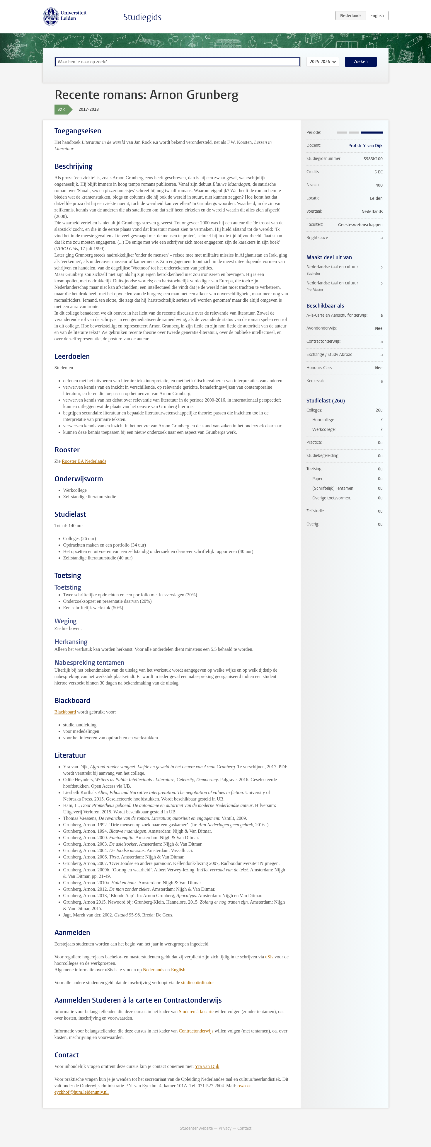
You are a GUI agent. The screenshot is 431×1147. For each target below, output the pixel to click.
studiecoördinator (197, 982)
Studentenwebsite (196, 1128)
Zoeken (361, 61)
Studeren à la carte (196, 1011)
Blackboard (65, 711)
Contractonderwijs (196, 1030)
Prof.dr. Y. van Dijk (365, 146)
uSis (269, 956)
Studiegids (142, 17)
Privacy (225, 1128)
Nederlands (153, 969)
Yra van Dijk (207, 1066)
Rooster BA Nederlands (84, 461)
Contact (244, 1128)
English (178, 969)
